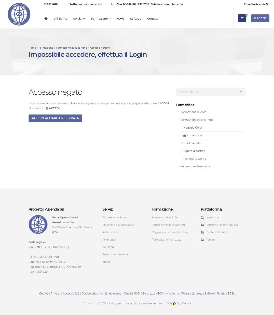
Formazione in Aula (193, 112)
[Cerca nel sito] (241, 92)
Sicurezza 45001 (153, 293)
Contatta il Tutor (217, 232)
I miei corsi (192, 135)
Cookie (43, 293)
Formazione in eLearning (71, 47)
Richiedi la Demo (194, 158)
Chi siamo (60, 18)
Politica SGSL (226, 293)
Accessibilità (71, 293)
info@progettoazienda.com (85, 4)
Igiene (106, 262)
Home (32, 47)
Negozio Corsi (192, 127)
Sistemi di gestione (115, 254)
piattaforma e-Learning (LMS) (152, 303)
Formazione (99, 18)
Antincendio (110, 232)
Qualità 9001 (132, 293)
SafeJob (135, 18)
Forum (210, 239)
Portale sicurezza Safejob (198, 293)
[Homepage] (46, 18)
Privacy (56, 293)
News (120, 18)
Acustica (108, 247)
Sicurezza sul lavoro (115, 217)
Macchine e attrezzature (118, 225)
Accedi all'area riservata (55, 118)
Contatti (152, 18)
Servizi (77, 18)
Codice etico (90, 293)
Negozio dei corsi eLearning (170, 232)
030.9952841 (51, 4)
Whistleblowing (111, 293)
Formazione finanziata (195, 166)
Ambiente (108, 239)
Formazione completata (222, 225)
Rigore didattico (194, 151)
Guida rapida (191, 143)
